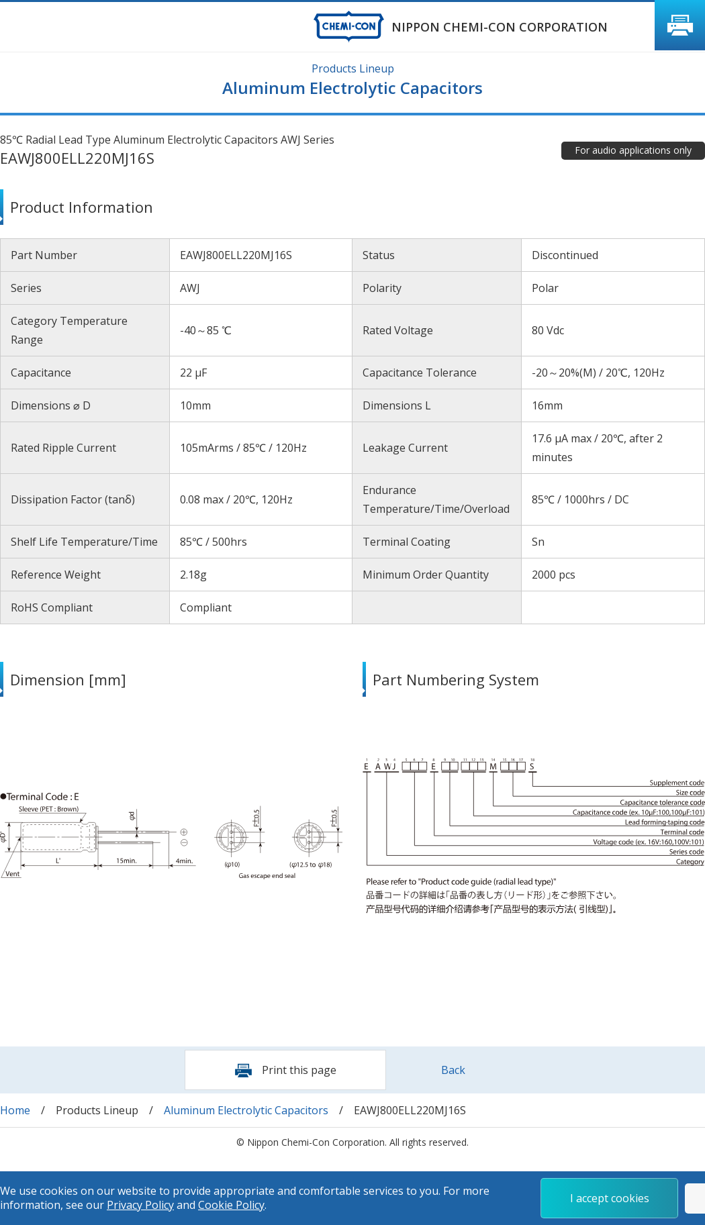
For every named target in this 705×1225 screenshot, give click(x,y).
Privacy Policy (140, 1204)
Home (15, 1110)
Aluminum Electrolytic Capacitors (246, 1110)
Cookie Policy (231, 1204)
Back (453, 1070)
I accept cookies (609, 1198)
